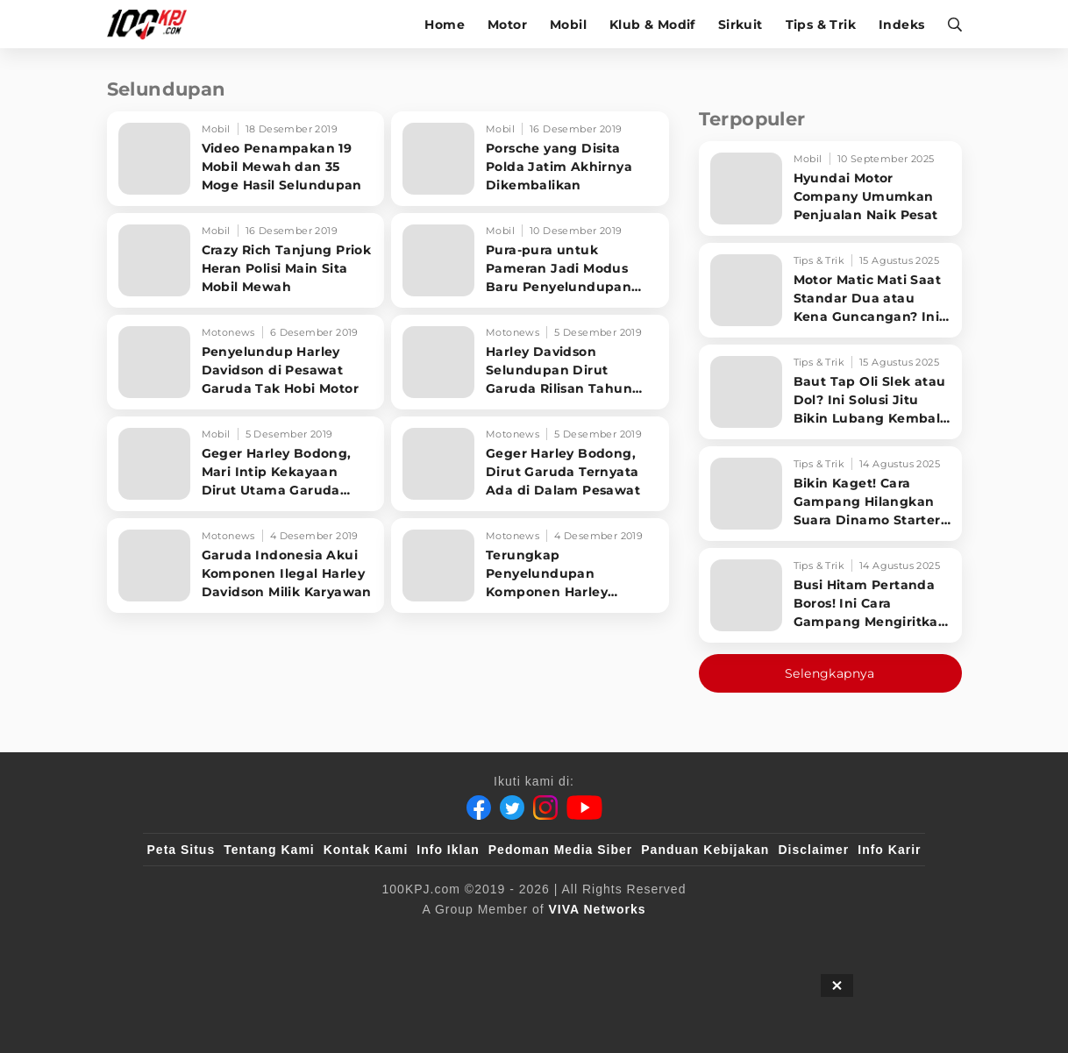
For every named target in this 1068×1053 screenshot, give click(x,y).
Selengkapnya (830, 673)
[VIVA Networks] (597, 909)
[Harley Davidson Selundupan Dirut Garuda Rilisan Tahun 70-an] (530, 362)
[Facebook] (478, 807)
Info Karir (889, 850)
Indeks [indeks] (901, 24)
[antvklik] (703, 938)
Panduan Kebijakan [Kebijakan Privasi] (705, 850)
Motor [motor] (507, 24)
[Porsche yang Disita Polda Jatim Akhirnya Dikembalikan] (530, 158)
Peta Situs (181, 850)
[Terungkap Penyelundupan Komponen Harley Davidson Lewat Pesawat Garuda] (530, 565)
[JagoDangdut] (881, 938)
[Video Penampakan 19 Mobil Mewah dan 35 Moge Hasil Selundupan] (246, 158)
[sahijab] (349, 938)
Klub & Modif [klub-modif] (652, 24)
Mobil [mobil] (568, 24)
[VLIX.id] (429, 938)
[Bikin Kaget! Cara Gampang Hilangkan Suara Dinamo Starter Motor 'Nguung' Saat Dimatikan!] (830, 493)
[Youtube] (584, 807)
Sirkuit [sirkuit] (740, 24)
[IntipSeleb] (788, 938)
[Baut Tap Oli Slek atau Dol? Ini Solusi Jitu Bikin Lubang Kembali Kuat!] (830, 392)
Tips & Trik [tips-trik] (821, 24)
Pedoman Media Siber (560, 850)
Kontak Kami (366, 850)
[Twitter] (512, 807)
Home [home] (444, 24)
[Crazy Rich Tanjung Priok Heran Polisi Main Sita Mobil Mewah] (246, 260)
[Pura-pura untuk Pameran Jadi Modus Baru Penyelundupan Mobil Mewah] (530, 260)
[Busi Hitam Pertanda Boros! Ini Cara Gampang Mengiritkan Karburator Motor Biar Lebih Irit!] (830, 595)
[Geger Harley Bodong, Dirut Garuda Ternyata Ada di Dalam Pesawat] (530, 463)
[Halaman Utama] (153, 24)
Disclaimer (813, 850)
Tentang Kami (269, 850)
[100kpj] (277, 938)
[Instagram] (545, 807)
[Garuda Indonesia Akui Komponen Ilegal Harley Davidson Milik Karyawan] (246, 565)
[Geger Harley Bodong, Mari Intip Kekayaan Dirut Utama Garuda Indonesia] (246, 463)
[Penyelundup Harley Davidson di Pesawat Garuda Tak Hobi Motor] (246, 362)
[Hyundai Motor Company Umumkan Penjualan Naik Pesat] (830, 188)
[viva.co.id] (194, 938)
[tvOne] (569, 938)
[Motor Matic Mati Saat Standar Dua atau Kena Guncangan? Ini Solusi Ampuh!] (830, 290)
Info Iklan (448, 850)
